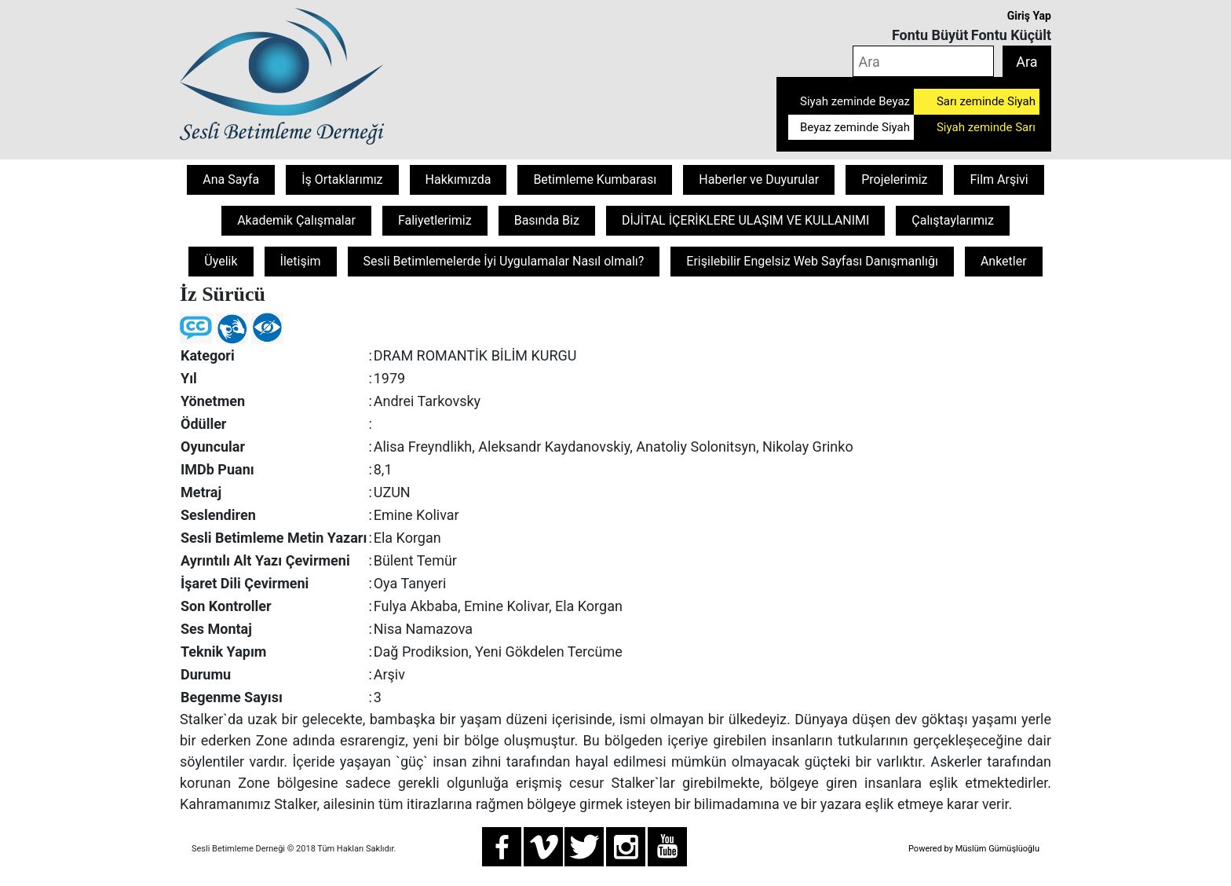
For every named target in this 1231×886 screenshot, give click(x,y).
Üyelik (220, 261)
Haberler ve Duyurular (759, 179)
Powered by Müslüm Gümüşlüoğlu (973, 849)
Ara (1026, 61)
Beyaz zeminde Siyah (855, 127)
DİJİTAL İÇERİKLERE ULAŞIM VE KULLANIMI (745, 220)
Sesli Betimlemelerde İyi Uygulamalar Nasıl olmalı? (504, 261)
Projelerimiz (894, 179)
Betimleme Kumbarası (594, 179)
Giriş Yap (1029, 15)
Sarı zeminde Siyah (986, 101)
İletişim (300, 261)
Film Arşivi (999, 179)
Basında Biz (546, 220)
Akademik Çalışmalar (296, 220)
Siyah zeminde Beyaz (855, 101)
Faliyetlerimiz (435, 220)
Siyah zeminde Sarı (986, 127)
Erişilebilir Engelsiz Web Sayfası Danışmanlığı (812, 261)
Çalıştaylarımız (952, 220)
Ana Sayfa (231, 179)
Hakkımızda (458, 179)
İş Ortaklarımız (341, 179)
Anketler (1004, 261)
